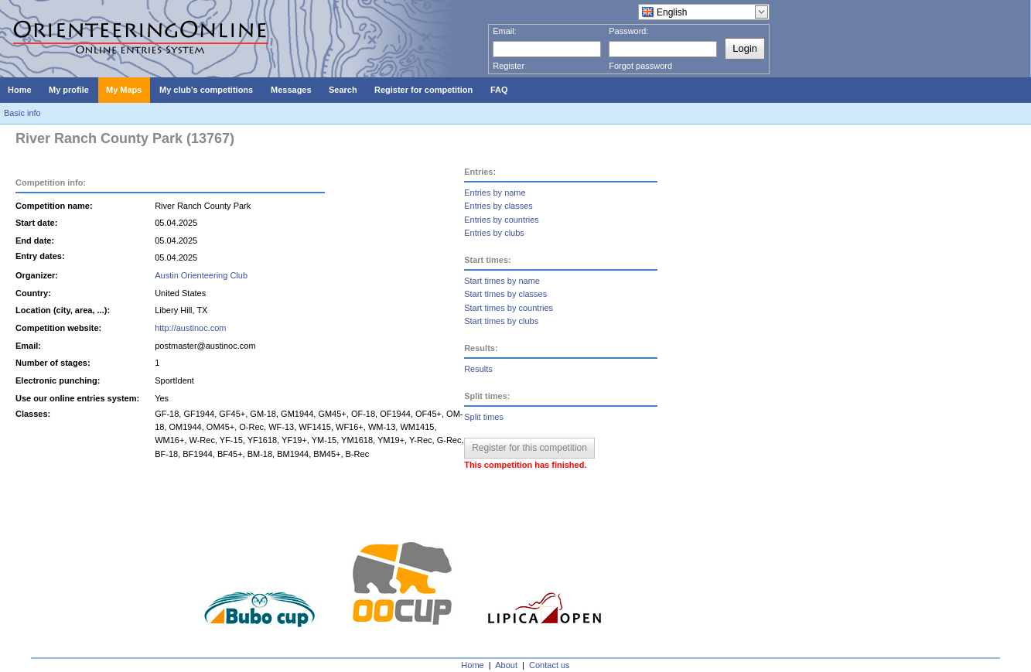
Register (508, 65)
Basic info (22, 113)
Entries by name (494, 192)
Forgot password (640, 65)
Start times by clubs (501, 321)
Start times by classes (505, 293)
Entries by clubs (494, 232)
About (506, 665)
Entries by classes (498, 205)
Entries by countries (501, 219)
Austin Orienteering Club (201, 275)
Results (478, 369)
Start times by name (502, 280)
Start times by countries (508, 307)
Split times (484, 416)
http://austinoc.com (190, 328)
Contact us (549, 665)
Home (472, 665)
